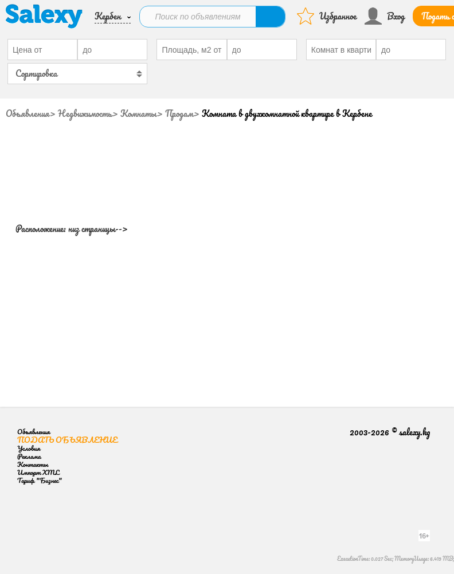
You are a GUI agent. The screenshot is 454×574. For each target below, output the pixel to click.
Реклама (29, 456)
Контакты (32, 464)
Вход (396, 16)
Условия (28, 448)
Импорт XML (38, 472)
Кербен (108, 16)
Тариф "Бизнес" (39, 480)
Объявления (27, 113)
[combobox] (77, 73)
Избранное (338, 16)
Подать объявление (67, 439)
